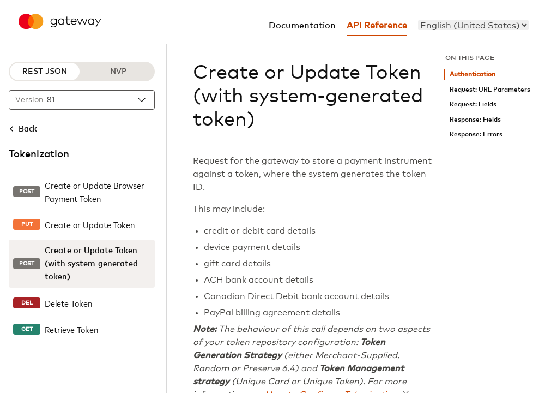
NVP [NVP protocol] (118, 71)
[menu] (473, 25)
